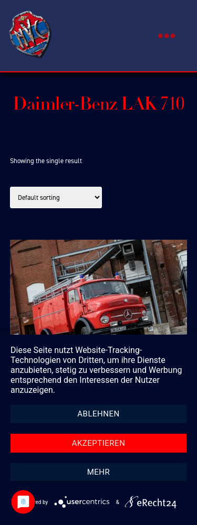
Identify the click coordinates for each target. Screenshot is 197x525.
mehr (98, 472)
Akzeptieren (99, 443)
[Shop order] (56, 197)
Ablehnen (98, 414)
